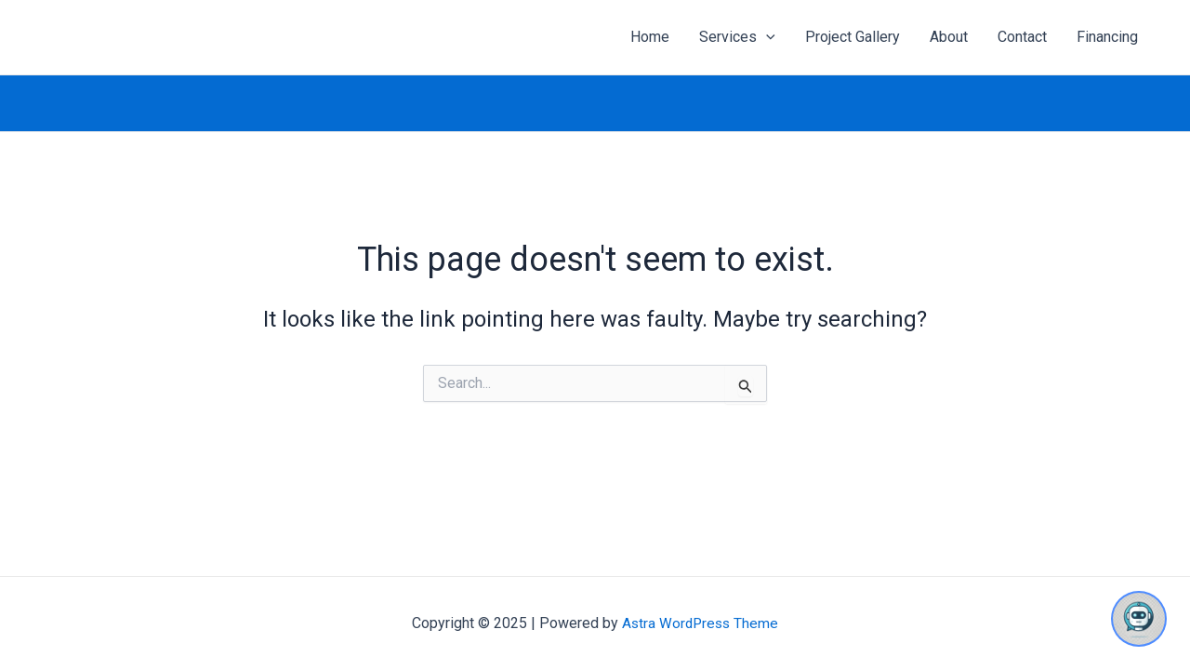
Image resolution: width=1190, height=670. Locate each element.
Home (649, 37)
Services (737, 37)
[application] (766, 37)
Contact (1022, 37)
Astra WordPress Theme (700, 623)
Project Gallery (852, 37)
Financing (1107, 37)
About (949, 37)
